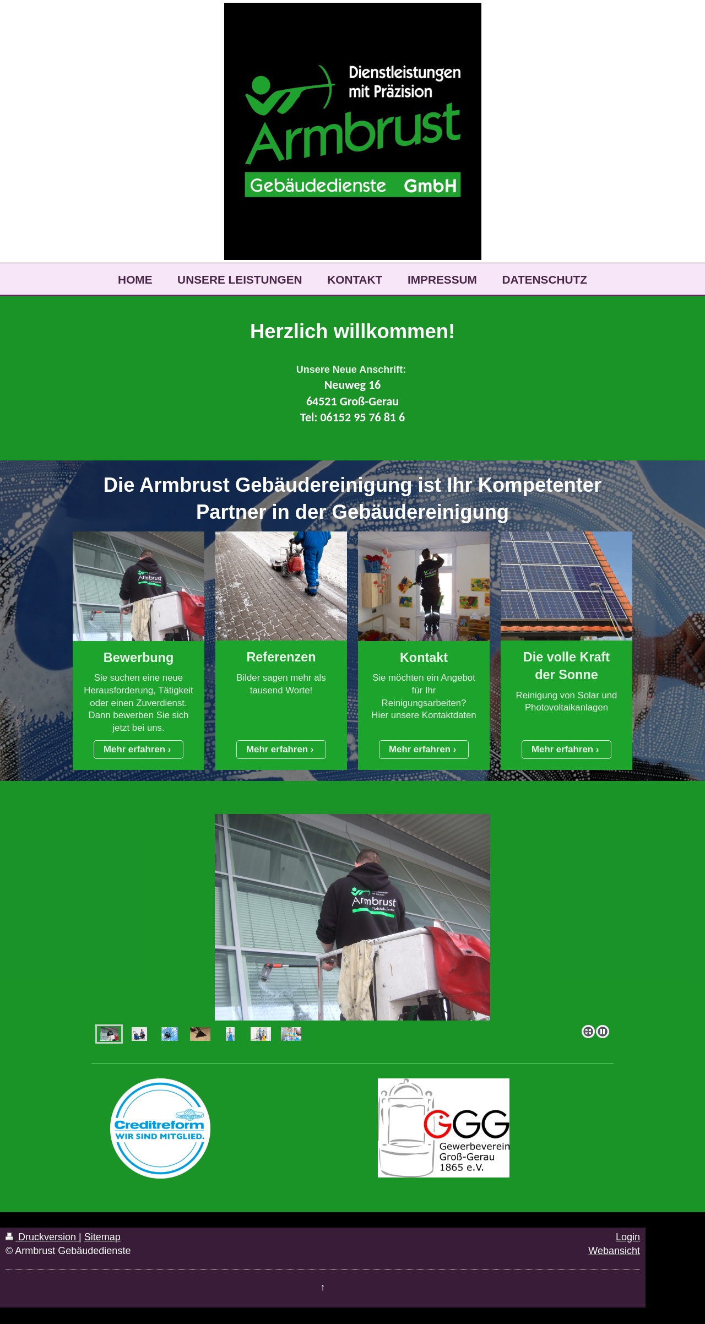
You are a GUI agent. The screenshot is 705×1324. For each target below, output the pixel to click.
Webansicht (614, 1250)
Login (628, 1236)
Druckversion (42, 1236)
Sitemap (102, 1236)
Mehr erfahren (134, 749)
